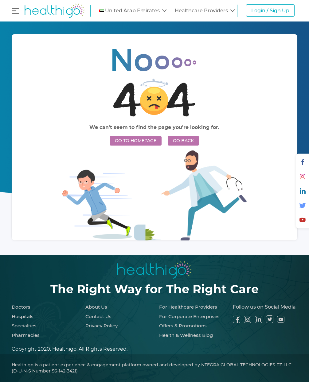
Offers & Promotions (183, 326)
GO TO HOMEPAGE (135, 140)
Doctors (21, 307)
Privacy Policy (101, 326)
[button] (132, 11)
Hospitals (22, 316)
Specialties (24, 326)
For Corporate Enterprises (189, 316)
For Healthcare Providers (188, 307)
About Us (96, 307)
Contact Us (98, 316)
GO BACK (183, 140)
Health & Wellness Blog (186, 335)
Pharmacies (26, 335)
